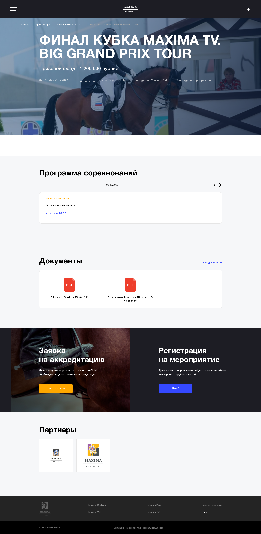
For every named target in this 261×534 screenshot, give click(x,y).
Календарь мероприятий (194, 80)
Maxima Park (154, 505)
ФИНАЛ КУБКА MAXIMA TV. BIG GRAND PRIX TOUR (113, 25)
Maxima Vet (94, 512)
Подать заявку (56, 388)
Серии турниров (43, 25)
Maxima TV (154, 512)
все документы (212, 263)
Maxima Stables (97, 505)
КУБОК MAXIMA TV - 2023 (70, 25)
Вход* (175, 388)
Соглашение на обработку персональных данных (138, 528)
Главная (24, 25)
